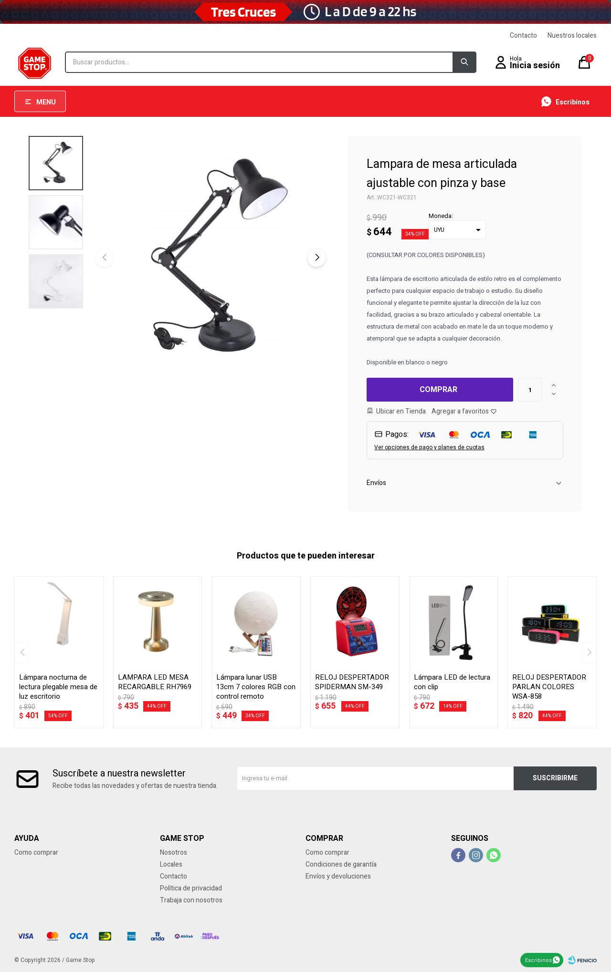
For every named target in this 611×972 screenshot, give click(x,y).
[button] (316, 257)
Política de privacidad (191, 888)
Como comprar (36, 853)
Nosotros (173, 853)
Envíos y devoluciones (338, 876)
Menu (46, 102)
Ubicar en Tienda (401, 411)
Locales (171, 864)
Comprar (438, 389)
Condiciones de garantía (341, 864)
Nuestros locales (572, 36)
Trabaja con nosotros (191, 900)
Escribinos (538, 960)
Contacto (523, 36)
